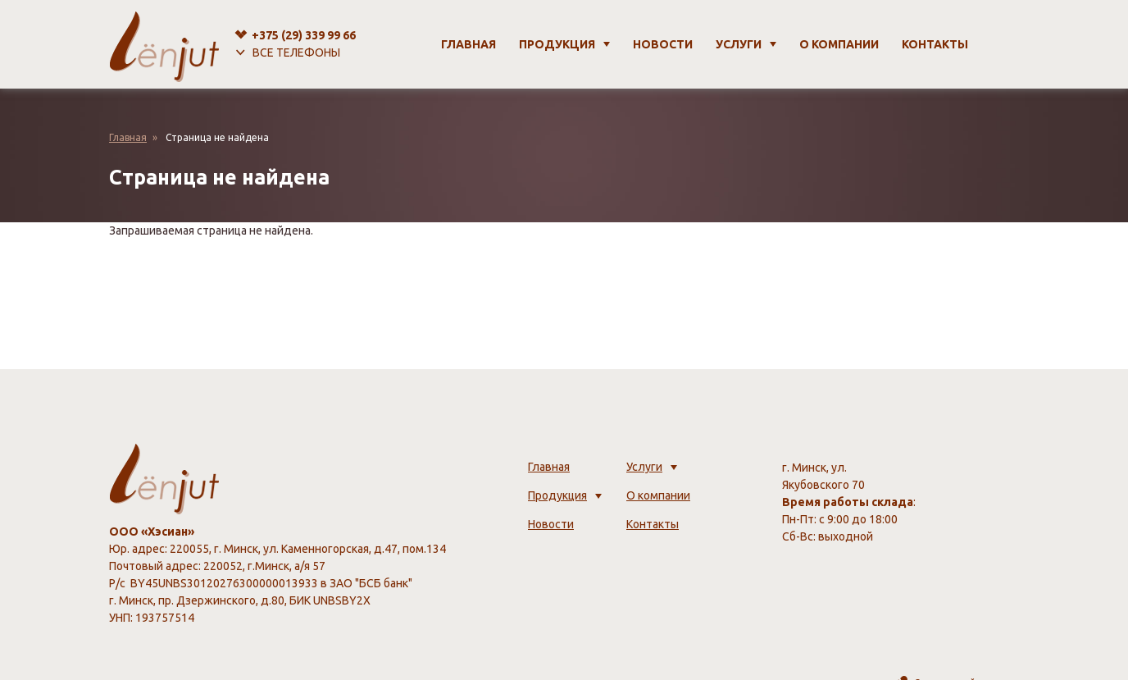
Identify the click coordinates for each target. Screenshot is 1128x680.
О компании (839, 44)
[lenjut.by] (164, 44)
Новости (663, 44)
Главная (468, 44)
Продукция (557, 44)
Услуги (739, 44)
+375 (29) (304, 35)
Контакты (935, 44)
